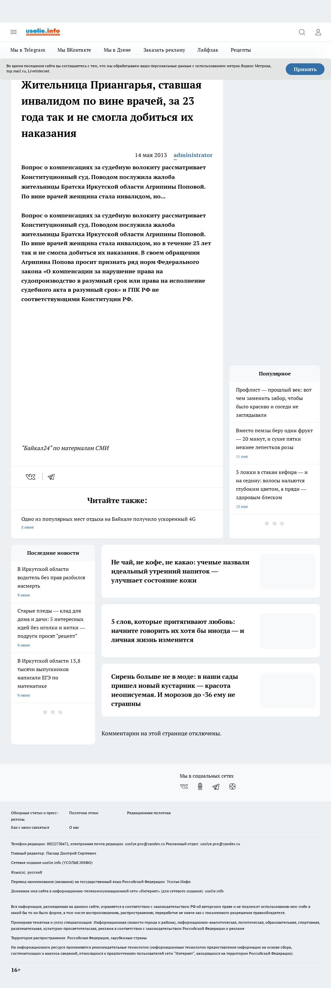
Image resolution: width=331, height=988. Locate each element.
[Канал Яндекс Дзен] (232, 786)
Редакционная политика (149, 812)
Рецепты (241, 50)
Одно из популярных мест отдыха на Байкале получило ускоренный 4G (117, 523)
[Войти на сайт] (318, 32)
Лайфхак (208, 50)
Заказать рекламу (165, 50)
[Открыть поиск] (301, 32)
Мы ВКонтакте (74, 50)
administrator (193, 155)
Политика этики (83, 812)
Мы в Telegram (27, 50)
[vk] (31, 476)
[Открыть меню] (13, 32)
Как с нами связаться (30, 827)
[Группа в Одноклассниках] (200, 786)
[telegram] (53, 476)
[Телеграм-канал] (216, 786)
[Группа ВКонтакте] (184, 786)
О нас (74, 827)
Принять (305, 69)
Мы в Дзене (117, 50)
